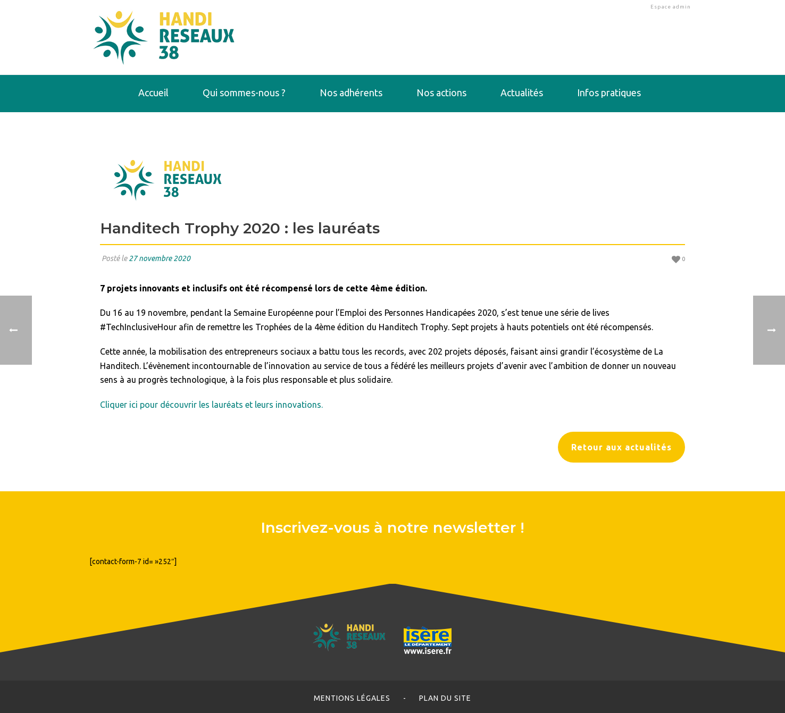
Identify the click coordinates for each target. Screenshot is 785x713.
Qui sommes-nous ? (244, 92)
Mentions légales (352, 698)
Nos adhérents (351, 92)
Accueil (153, 92)
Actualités (521, 92)
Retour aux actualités (621, 447)
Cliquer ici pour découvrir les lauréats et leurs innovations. (211, 404)
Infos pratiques (609, 92)
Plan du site (445, 698)
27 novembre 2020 (159, 258)
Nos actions (441, 92)
